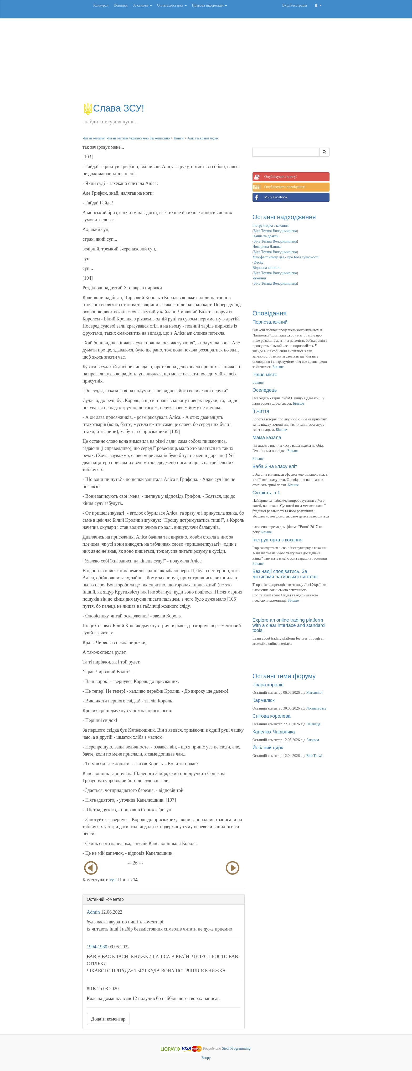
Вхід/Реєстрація (294, 5)
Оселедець (265, 390)
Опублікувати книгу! (275, 177)
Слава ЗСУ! (113, 108)
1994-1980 (97, 946)
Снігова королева (272, 716)
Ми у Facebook (270, 197)
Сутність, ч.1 (266, 492)
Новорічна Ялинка (267, 247)
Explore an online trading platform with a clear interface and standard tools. (289, 625)
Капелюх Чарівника (274, 732)
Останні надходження (284, 216)
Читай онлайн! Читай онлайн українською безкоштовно (126, 138)
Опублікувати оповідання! (279, 187)
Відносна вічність (266, 268)
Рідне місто (265, 374)
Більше (278, 367)
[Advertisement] (206, 63)
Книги (179, 138)
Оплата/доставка (172, 5)
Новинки (120, 5)
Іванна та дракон (266, 236)
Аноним (312, 740)
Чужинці (259, 278)
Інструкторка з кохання (271, 226)
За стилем (142, 5)
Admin (93, 912)
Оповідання (270, 313)
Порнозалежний (270, 322)
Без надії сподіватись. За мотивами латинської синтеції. (286, 574)
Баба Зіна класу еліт (275, 466)
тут (113, 879)
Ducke (258, 262)
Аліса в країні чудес (203, 138)
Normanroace (316, 708)
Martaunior (314, 693)
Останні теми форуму (284, 676)
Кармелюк (264, 700)
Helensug (313, 724)
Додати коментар (108, 1019)
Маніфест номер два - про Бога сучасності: (286, 257)
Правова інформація (209, 5)
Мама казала (267, 437)
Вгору (206, 1058)
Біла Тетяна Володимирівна (275, 231)
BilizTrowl (314, 756)
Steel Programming (236, 1048)
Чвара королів (268, 684)
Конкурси (100, 5)
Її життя (261, 411)
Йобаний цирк (268, 747)
